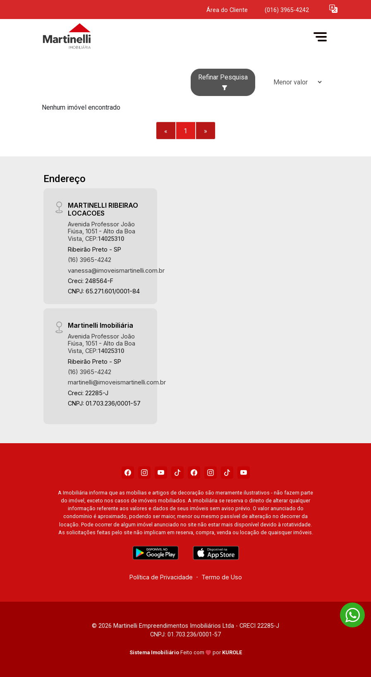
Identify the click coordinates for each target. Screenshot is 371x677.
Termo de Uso (221, 577)
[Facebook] (128, 472)
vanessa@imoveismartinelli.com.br (116, 270)
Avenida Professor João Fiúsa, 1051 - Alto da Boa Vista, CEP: (101, 231)
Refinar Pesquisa (223, 82)
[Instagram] (144, 472)
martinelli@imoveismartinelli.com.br (117, 382)
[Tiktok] (177, 472)
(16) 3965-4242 (89, 259)
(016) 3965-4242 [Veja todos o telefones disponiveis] (287, 10)
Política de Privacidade (161, 577)
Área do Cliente (227, 10)
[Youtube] (161, 472)
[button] (333, 8)
